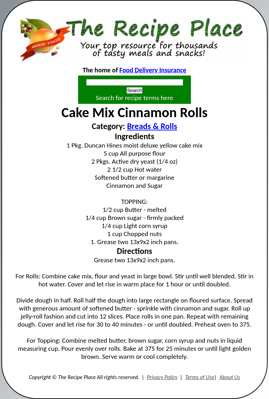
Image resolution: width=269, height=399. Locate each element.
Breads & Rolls (152, 126)
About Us (229, 377)
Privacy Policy (162, 377)
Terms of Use (199, 377)
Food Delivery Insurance (152, 70)
